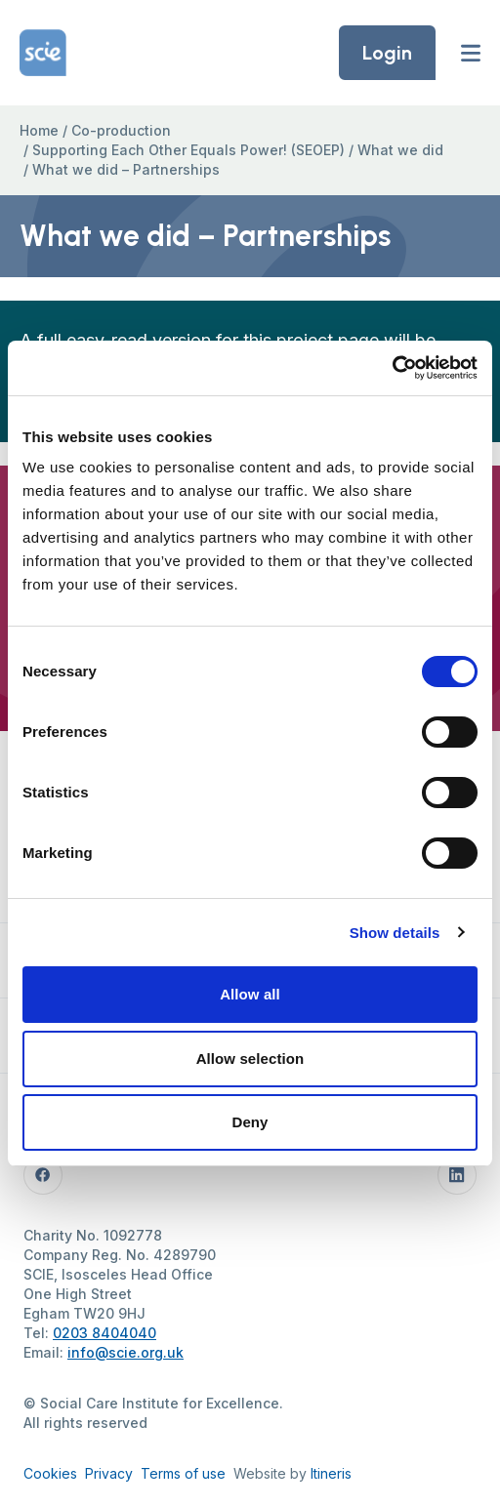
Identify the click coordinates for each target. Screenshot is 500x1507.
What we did (400, 150)
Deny (249, 1122)
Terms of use (183, 1473)
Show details (395, 932)
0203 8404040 (104, 1332)
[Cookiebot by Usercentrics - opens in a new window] (392, 368)
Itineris (331, 1473)
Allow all (250, 994)
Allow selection (250, 1058)
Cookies (50, 1473)
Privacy (109, 1473)
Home (39, 130)
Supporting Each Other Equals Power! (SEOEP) (188, 150)
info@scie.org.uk (125, 1352)
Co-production (121, 130)
